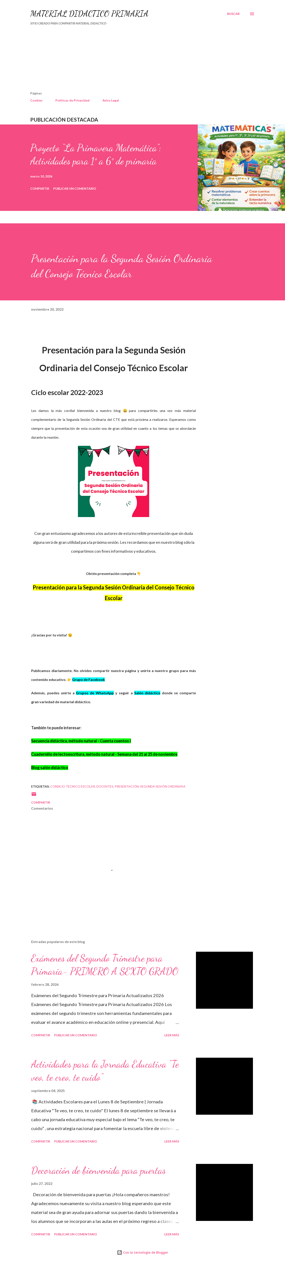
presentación (127, 786)
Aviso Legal (110, 100)
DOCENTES (104, 786)
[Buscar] (233, 14)
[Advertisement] (123, 60)
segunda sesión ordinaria (162, 786)
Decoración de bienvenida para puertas (98, 1170)
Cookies (36, 100)
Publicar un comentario (74, 188)
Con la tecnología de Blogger (142, 1252)
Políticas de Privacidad (72, 100)
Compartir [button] (39, 188)
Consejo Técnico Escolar (72, 786)
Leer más (171, 1035)
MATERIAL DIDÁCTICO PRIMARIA (89, 13)
